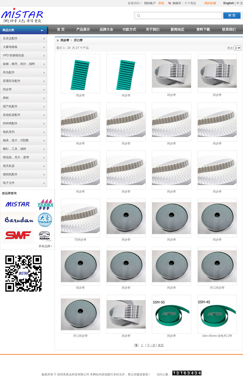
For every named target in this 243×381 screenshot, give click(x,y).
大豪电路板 (10, 47)
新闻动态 (177, 29)
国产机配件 (10, 106)
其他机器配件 (11, 115)
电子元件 (9, 183)
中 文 (239, 3)
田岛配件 (9, 72)
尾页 (161, 345)
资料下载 (203, 29)
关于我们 (152, 29)
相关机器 (9, 166)
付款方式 (129, 29)
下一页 (151, 345)
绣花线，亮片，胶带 (16, 157)
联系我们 (229, 29)
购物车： (178, 3)
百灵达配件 (10, 38)
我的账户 (150, 3)
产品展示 (83, 29)
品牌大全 (106, 29)
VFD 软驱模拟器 (13, 55)
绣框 (6, 98)
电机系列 (9, 132)
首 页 (61, 29)
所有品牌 (44, 246)
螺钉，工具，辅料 (14, 149)
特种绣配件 (10, 123)
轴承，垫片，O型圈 (15, 140)
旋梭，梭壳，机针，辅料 (19, 64)
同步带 (7, 89)
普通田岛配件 (11, 81)
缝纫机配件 (10, 174)
